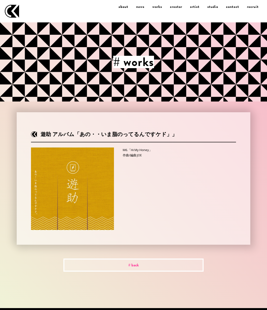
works (157, 7)
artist (195, 7)
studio (212, 7)
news (140, 7)
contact (232, 7)
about (123, 7)
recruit (253, 7)
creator (176, 7)
